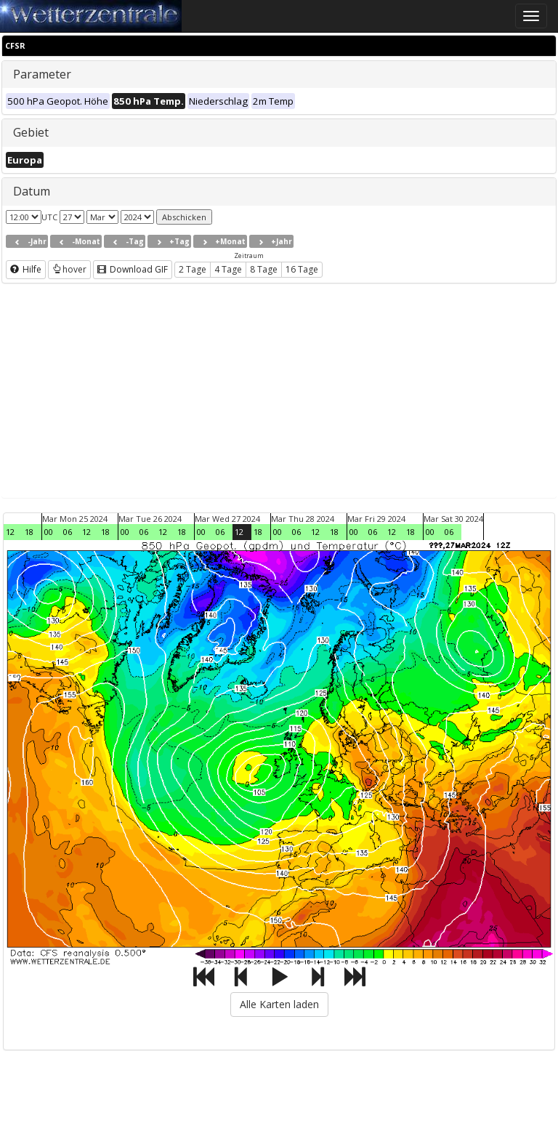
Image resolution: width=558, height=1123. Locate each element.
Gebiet (31, 132)
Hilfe (25, 269)
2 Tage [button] (192, 269)
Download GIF (132, 269)
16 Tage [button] (302, 269)
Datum (31, 191)
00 (48, 531)
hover (69, 269)
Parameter (42, 74)
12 (10, 531)
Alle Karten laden (279, 1004)
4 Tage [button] (228, 269)
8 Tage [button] (264, 269)
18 (29, 531)
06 (67, 531)
